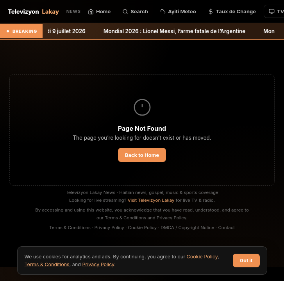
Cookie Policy (142, 227)
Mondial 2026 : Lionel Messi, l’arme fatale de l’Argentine (181, 31)
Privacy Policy (171, 218)
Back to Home (142, 155)
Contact (226, 227)
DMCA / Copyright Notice (187, 227)
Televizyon (44, 11)
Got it (246, 260)
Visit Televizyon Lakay (151, 200)
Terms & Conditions (125, 218)
